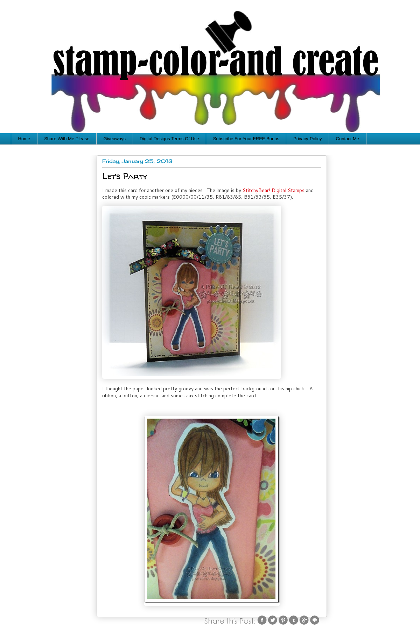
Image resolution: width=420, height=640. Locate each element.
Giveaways (115, 138)
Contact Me (347, 138)
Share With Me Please (66, 138)
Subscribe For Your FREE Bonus (246, 138)
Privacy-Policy (307, 138)
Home (24, 138)
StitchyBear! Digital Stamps (273, 190)
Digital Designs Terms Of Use (169, 138)
